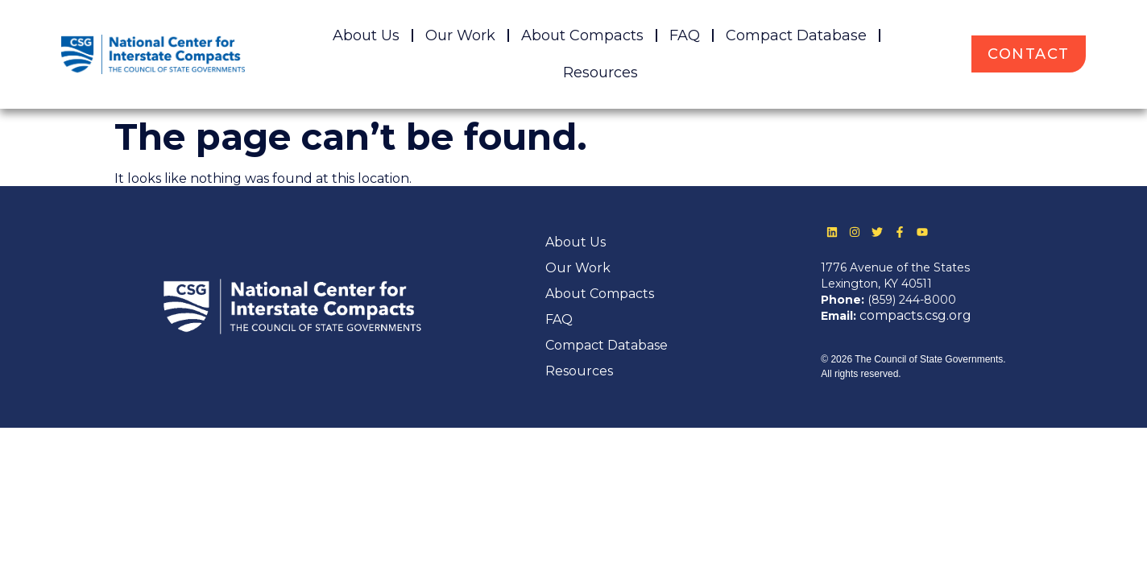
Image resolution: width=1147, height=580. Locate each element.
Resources (600, 72)
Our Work (460, 35)
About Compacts (582, 35)
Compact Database (796, 35)
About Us (366, 35)
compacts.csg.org (915, 315)
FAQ (684, 35)
